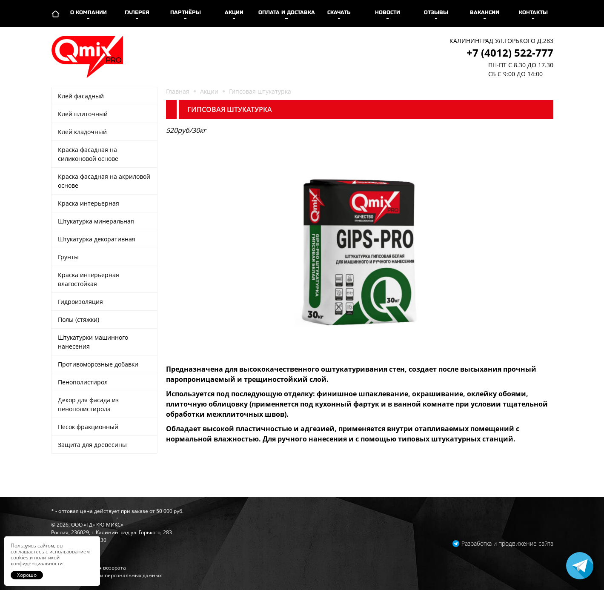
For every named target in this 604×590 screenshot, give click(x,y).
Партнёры (185, 12)
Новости (387, 12)
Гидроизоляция (80, 302)
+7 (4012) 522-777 (510, 53)
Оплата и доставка (286, 12)
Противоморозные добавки (98, 364)
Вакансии (484, 12)
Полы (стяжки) (78, 319)
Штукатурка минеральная (96, 221)
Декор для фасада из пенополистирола (88, 404)
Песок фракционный (88, 427)
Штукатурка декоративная (96, 239)
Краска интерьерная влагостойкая (88, 279)
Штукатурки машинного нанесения (93, 341)
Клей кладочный (82, 132)
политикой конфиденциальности (37, 560)
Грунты (68, 257)
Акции (234, 12)
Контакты (533, 12)
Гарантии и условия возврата (88, 567)
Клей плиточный (83, 114)
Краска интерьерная (88, 203)
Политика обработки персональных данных (106, 575)
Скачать (339, 12)
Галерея (137, 12)
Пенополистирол (83, 382)
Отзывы (436, 12)
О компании (88, 12)
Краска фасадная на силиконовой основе (88, 154)
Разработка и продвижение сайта (507, 543)
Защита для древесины (92, 445)
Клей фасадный (81, 96)
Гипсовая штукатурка (260, 91)
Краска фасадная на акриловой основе (104, 180)
